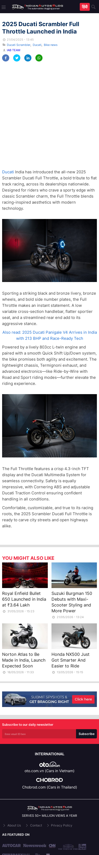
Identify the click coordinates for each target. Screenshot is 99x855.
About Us (11, 825)
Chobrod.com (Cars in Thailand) (49, 787)
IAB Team (13, 50)
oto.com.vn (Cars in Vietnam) (49, 770)
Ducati (37, 45)
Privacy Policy (59, 825)
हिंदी (85, 6)
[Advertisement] (49, 115)
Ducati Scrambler (18, 45)
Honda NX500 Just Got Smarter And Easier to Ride (70, 660)
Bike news (51, 45)
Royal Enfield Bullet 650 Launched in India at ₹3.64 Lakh (24, 599)
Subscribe (87, 734)
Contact (33, 825)
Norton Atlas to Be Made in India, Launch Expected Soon (23, 660)
